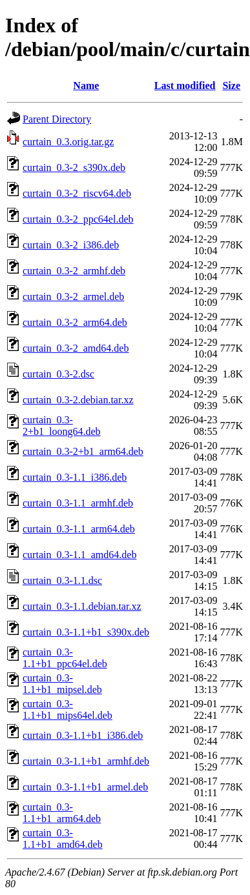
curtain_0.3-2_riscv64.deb (77, 193)
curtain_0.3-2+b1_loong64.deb (62, 425)
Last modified (185, 85)
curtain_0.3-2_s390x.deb (74, 167)
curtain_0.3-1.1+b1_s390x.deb (86, 632)
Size (231, 85)
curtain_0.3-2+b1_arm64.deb (83, 451)
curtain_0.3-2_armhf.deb (74, 270)
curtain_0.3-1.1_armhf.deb (78, 503)
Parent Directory (57, 119)
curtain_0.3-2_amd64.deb (76, 348)
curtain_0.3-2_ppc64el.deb (78, 219)
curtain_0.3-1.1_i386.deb (75, 477)
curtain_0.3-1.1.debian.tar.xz (82, 606)
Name (86, 85)
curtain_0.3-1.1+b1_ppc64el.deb (65, 658)
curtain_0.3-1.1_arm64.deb (79, 528)
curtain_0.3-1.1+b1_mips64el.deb (67, 709)
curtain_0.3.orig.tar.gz (68, 141)
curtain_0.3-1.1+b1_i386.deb (83, 735)
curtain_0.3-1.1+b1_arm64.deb (62, 812)
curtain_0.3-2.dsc (58, 373)
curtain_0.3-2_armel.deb (73, 296)
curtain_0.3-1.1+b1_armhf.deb (86, 761)
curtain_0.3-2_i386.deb (71, 244)
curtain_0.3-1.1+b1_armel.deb (85, 786)
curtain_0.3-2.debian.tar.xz (78, 399)
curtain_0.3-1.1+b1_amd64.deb (63, 838)
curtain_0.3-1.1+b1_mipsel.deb (62, 683)
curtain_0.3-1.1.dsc (62, 580)
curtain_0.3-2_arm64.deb (75, 322)
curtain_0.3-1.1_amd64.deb (79, 554)
